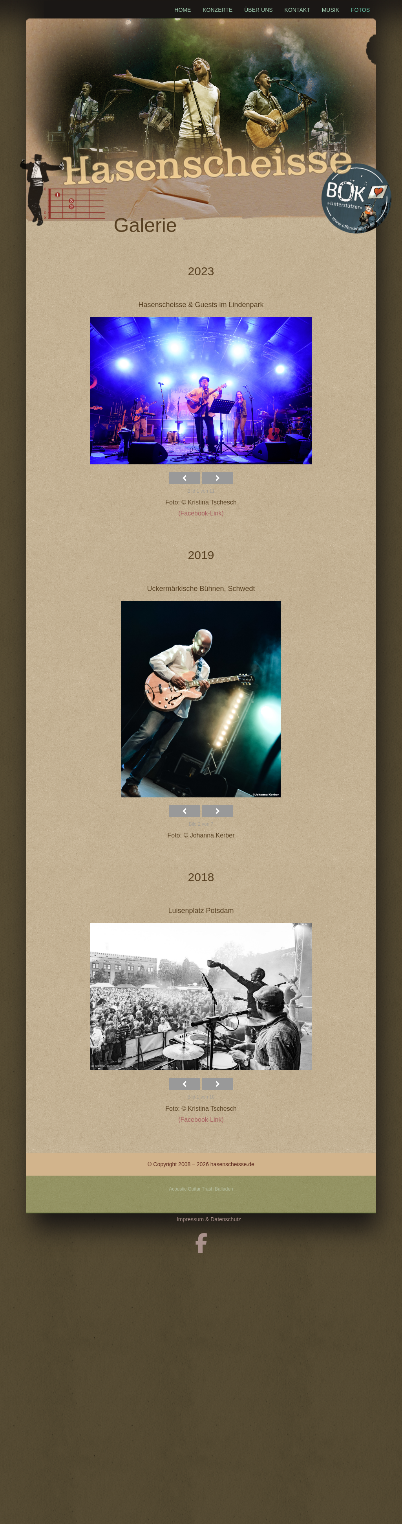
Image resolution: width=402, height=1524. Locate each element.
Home (182, 10)
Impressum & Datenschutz (209, 1219)
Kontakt (297, 10)
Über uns (258, 10)
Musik (330, 10)
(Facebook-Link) (201, 513)
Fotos (360, 10)
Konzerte (217, 10)
